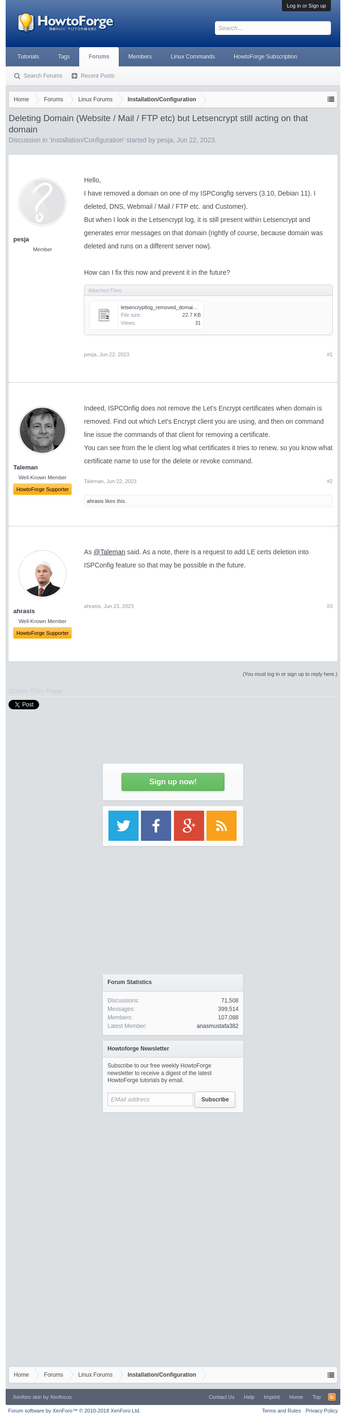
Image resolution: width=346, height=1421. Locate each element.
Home (296, 1397)
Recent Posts (97, 76)
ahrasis (95, 501)
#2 (329, 481)
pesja (21, 239)
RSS (332, 1397)
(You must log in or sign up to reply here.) (290, 674)
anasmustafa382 (218, 1026)
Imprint (272, 1397)
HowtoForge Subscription (265, 56)
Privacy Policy (321, 1410)
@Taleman (109, 552)
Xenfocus (61, 1397)
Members (140, 56)
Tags (64, 56)
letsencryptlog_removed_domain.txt (162, 307)
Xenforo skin (27, 1397)
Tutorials (28, 56)
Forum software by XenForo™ (74, 1410)
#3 (329, 606)
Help (249, 1397)
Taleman (94, 481)
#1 (329, 354)
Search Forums (43, 76)
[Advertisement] (173, 1176)
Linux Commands (192, 56)
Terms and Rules (281, 1410)
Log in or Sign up (306, 5)
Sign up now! (173, 782)
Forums (99, 56)
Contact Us (221, 1397)
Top (317, 1397)
